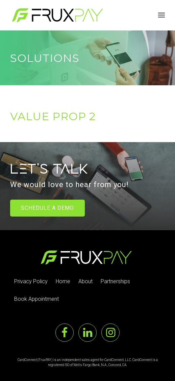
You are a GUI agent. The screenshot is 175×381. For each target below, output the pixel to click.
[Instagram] (110, 332)
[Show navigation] (160, 15)
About (85, 281)
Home (63, 281)
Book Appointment (36, 299)
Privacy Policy (31, 281)
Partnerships (115, 281)
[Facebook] (64, 332)
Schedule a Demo (47, 208)
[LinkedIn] (87, 332)
